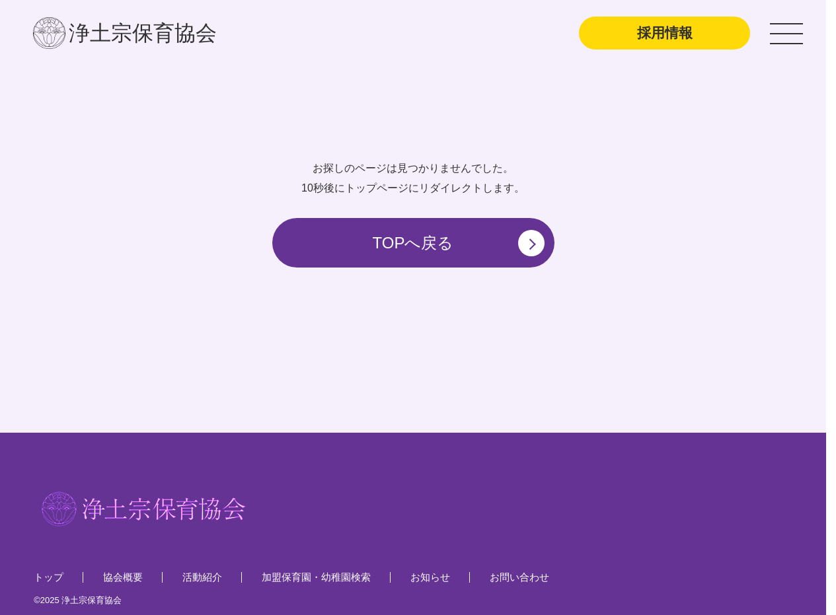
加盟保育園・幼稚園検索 (316, 577)
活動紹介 (202, 577)
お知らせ (430, 577)
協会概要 (123, 577)
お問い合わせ (519, 577)
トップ (48, 577)
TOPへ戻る (459, 243)
